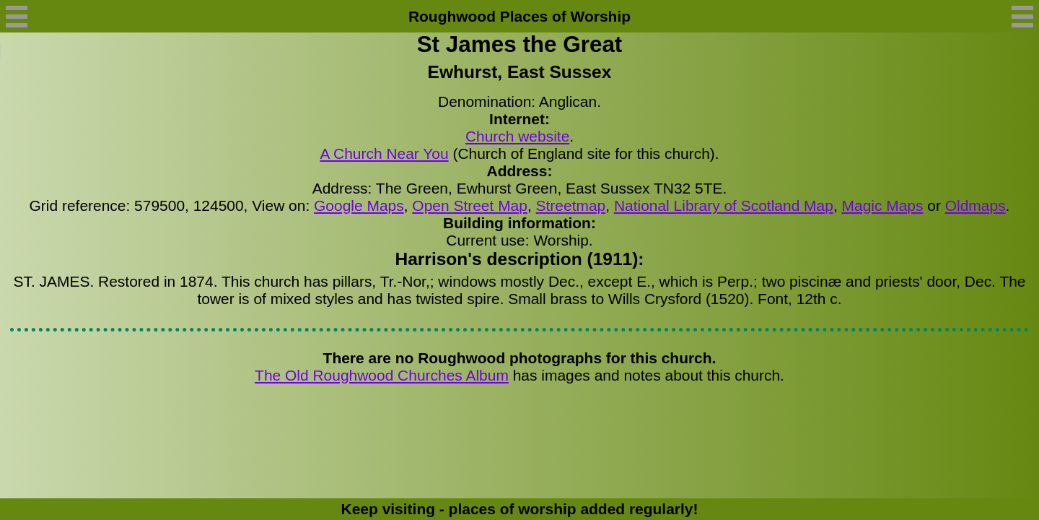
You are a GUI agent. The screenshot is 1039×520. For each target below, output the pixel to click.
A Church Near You (384, 153)
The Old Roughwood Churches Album (382, 375)
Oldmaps (975, 205)
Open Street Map (469, 205)
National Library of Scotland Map (723, 205)
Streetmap (571, 205)
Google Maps (359, 205)
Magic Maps (883, 205)
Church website (517, 136)
